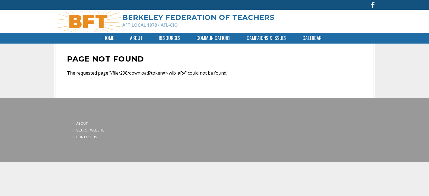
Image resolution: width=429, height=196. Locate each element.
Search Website (90, 130)
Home (108, 37)
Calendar (312, 37)
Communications (213, 37)
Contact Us (86, 136)
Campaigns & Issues (267, 37)
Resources (169, 37)
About (136, 37)
